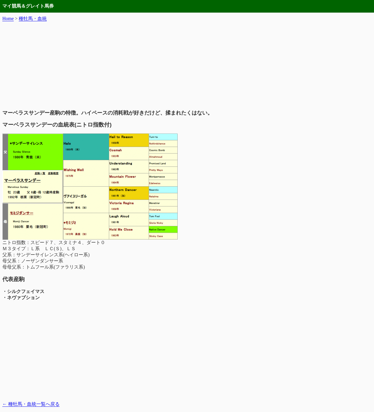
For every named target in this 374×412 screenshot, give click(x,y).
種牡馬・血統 (33, 18)
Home (8, 18)
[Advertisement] (187, 65)
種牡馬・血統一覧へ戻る (31, 404)
